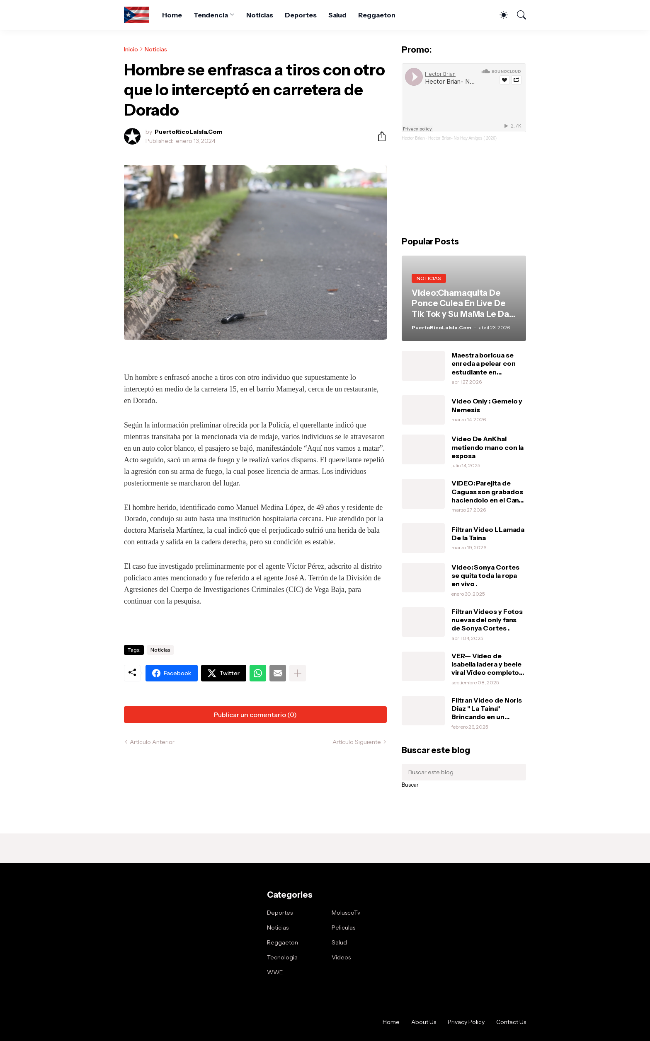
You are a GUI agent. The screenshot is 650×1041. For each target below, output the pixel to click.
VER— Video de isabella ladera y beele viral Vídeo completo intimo (486, 664)
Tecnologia (282, 957)
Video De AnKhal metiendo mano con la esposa (487, 447)
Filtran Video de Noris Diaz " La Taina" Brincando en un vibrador (486, 708)
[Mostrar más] (297, 673)
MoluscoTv (346, 912)
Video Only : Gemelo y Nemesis (486, 405)
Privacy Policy (466, 1022)
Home (172, 15)
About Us (423, 1022)
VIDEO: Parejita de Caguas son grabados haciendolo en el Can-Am (487, 491)
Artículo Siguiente (356, 742)
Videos (341, 957)
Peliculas (343, 927)
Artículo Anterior (152, 742)
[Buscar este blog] (464, 772)
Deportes (300, 15)
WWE (275, 972)
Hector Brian (413, 138)
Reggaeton (376, 15)
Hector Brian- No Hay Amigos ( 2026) (462, 138)
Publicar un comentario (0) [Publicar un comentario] (255, 714)
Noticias (259, 15)
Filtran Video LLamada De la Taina (487, 533)
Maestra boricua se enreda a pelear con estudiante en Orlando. (483, 363)
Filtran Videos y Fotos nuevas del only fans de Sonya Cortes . (487, 620)
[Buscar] (517, 15)
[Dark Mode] (499, 15)
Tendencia (211, 15)
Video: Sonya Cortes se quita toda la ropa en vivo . (485, 575)
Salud (337, 15)
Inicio (131, 49)
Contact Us (511, 1022)
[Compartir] (378, 136)
